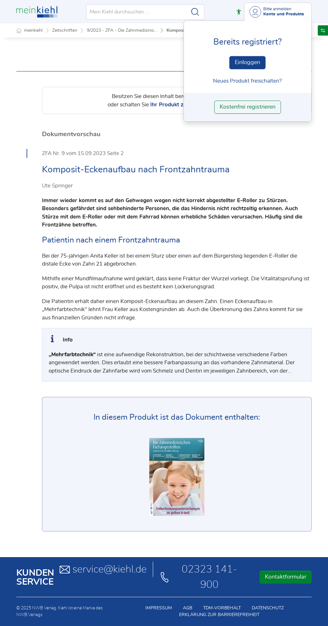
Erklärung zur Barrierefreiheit (219, 615)
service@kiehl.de (103, 569)
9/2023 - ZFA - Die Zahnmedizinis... (122, 30)
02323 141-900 (198, 577)
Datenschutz (268, 608)
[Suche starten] (195, 12)
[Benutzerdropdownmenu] (278, 12)
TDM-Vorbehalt (222, 608)
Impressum (158, 608)
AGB (187, 608)
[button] (239, 11)
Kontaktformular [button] (285, 577)
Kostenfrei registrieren (247, 107)
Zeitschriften (64, 30)
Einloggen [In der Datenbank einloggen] (247, 62)
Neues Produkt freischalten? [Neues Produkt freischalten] (247, 81)
